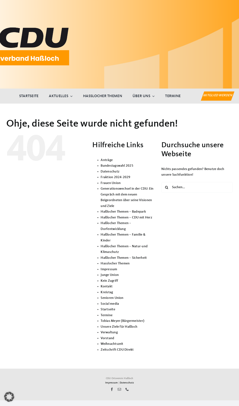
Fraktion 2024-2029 (115, 177)
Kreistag (107, 292)
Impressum (109, 269)
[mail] (119, 389)
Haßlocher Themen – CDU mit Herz (126, 217)
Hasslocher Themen (115, 263)
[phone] (127, 389)
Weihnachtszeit (112, 344)
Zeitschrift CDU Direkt (117, 349)
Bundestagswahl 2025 (117, 165)
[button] (9, 397)
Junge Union (110, 275)
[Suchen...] (197, 187)
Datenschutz (110, 171)
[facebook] (112, 389)
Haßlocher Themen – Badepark (123, 211)
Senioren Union (112, 298)
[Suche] (166, 187)
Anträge (107, 160)
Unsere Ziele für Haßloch (119, 327)
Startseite (108, 309)
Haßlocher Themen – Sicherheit (124, 258)
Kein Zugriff (109, 281)
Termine (107, 315)
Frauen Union (111, 183)
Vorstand (107, 338)
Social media (110, 304)
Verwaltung (109, 332)
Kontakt (107, 286)
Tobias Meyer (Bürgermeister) (122, 321)
